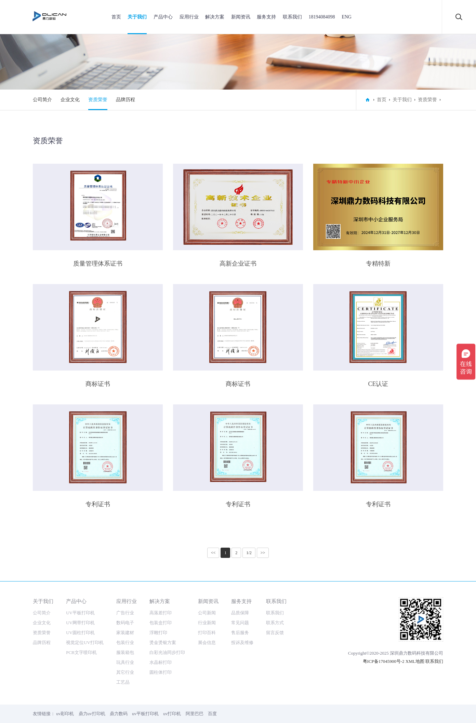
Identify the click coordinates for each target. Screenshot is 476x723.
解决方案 (214, 16)
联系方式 (275, 622)
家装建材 (125, 632)
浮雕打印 (158, 632)
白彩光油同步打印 (167, 652)
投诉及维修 (242, 642)
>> (263, 552)
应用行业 (189, 16)
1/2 (248, 552)
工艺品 (123, 682)
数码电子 (125, 622)
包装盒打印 (160, 622)
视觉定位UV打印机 (85, 642)
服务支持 (266, 16)
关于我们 (137, 16)
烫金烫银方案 (162, 642)
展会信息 (207, 642)
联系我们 (292, 16)
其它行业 (125, 672)
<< (213, 552)
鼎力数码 (119, 713)
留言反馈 (275, 632)
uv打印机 (172, 713)
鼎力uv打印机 (92, 713)
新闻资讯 (240, 16)
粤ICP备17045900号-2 (384, 661)
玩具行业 (125, 662)
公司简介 (42, 99)
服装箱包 (125, 652)
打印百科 (207, 632)
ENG (347, 16)
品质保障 (240, 612)
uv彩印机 (65, 713)
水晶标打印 (160, 662)
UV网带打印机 (80, 622)
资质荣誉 (97, 99)
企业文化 (70, 99)
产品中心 (163, 16)
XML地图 (415, 661)
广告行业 (125, 612)
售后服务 (240, 632)
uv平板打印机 (145, 713)
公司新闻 (207, 612)
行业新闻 (207, 622)
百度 (212, 713)
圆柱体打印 (160, 672)
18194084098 (322, 16)
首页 (116, 16)
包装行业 (125, 642)
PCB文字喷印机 (81, 652)
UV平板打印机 (80, 612)
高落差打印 (160, 612)
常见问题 (240, 622)
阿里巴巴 (194, 713)
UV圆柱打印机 (80, 632)
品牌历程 (125, 99)
